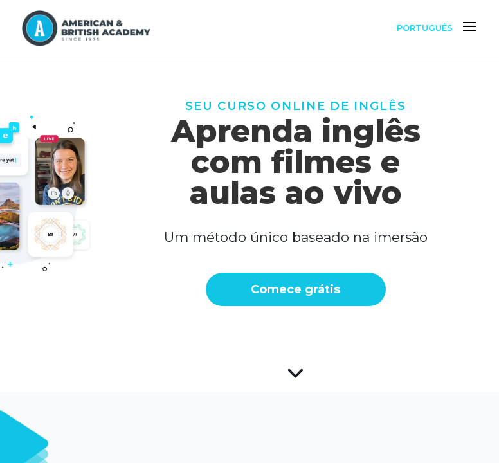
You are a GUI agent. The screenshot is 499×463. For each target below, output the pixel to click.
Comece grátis (250, 289)
